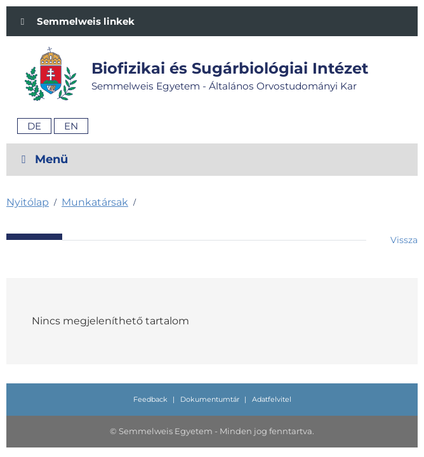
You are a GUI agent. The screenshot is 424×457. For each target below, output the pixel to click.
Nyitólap (27, 202)
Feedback (150, 399)
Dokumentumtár (209, 399)
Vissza (404, 240)
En (71, 126)
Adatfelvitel (271, 399)
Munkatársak (95, 202)
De (34, 126)
